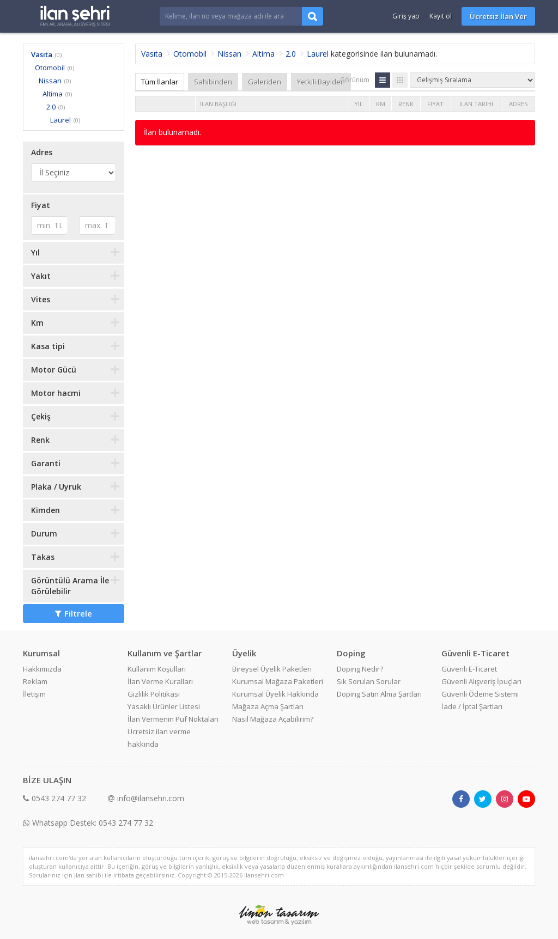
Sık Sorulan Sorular (369, 681)
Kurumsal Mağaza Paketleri (277, 681)
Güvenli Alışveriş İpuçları (481, 681)
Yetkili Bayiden (321, 82)
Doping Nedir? (360, 669)
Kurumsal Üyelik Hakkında (275, 694)
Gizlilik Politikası (154, 694)
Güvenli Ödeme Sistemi (480, 694)
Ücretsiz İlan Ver (498, 16)
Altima (53, 94)
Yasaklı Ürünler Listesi (164, 706)
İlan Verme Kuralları (160, 681)
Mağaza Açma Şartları (268, 706)
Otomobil (50, 67)
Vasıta (41, 54)
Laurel (60, 120)
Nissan (50, 81)
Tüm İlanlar (159, 82)
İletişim (34, 694)
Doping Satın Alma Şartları (379, 694)
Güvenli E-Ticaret (469, 669)
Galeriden (264, 82)
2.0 (51, 107)
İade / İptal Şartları (471, 706)
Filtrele (73, 613)
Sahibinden (213, 82)
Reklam (35, 681)
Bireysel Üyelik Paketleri (272, 669)
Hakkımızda (42, 669)
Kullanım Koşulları (157, 669)
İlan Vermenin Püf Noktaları (173, 719)
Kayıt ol (440, 16)
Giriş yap (406, 16)
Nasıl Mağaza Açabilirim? (272, 719)
